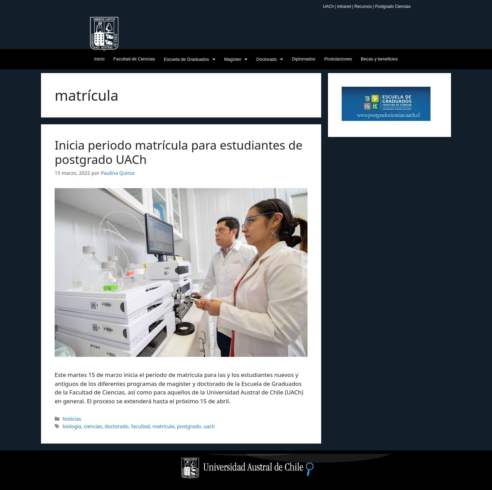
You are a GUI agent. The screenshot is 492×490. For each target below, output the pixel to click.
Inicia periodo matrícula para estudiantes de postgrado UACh (178, 152)
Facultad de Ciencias (134, 58)
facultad (140, 426)
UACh (329, 6)
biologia (72, 426)
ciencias (93, 426)
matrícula (163, 426)
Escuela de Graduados (189, 59)
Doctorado (269, 59)
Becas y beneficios (379, 58)
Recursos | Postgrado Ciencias (382, 6)
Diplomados (303, 58)
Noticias (72, 419)
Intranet (344, 6)
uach (209, 426)
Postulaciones (338, 58)
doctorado (116, 426)
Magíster (236, 59)
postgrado (189, 426)
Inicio (99, 58)
